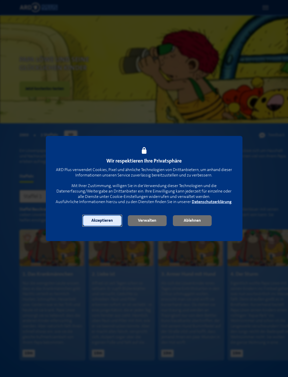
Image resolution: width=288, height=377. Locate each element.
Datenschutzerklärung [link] (212, 201)
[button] (102, 220)
